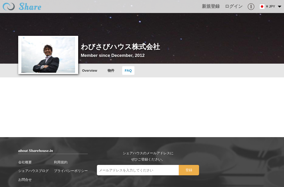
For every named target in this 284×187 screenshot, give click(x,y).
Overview (85, 69)
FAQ (124, 69)
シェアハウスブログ (29, 128)
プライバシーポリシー (67, 128)
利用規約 (57, 119)
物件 (107, 69)
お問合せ (21, 136)
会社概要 (21, 119)
